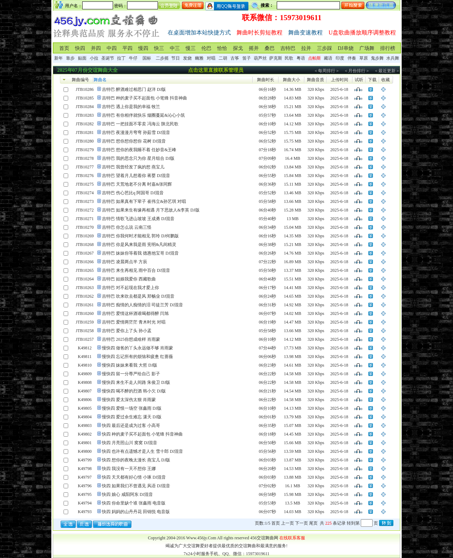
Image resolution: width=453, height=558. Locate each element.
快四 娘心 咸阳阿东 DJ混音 (127, 494)
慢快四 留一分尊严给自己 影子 (131, 373)
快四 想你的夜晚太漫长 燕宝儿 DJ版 (136, 459)
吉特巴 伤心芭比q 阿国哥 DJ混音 (133, 192)
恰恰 (222, 48)
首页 (64, 48)
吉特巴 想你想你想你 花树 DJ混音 (134, 141)
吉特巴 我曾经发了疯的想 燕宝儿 (133, 166)
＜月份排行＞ (357, 70)
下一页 (301, 523)
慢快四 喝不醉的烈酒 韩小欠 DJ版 (134, 391)
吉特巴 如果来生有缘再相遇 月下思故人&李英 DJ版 (151, 210)
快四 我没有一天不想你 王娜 (129, 468)
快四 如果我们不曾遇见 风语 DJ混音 (136, 485)
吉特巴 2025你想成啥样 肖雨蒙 (131, 339)
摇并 (254, 48)
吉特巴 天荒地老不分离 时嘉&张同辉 (137, 184)
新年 (58, 58)
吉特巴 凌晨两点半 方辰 (124, 261)
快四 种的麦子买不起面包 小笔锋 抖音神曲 (142, 434)
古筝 (234, 58)
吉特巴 (287, 48)
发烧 (187, 58)
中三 (175, 48)
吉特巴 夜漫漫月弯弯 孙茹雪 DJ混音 (136, 132)
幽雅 (199, 58)
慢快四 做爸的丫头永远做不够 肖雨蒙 (137, 347)
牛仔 (133, 58)
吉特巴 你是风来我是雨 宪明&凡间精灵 (139, 244)
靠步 (70, 58)
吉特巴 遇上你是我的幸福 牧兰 (131, 106)
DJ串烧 (346, 48)
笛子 (246, 58)
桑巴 (270, 48)
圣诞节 (107, 58)
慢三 (191, 48)
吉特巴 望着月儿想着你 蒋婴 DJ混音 (136, 175)
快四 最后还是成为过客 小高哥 (131, 425)
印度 (340, 58)
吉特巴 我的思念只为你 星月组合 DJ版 (138, 158)
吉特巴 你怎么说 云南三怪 (126, 227)
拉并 (306, 48)
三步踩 (324, 48)
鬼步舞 (377, 58)
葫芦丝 (260, 58)
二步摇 (162, 58)
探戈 (238, 48)
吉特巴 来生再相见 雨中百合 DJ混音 (136, 270)
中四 (112, 48)
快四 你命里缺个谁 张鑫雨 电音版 (133, 503)
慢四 (143, 48)
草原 (363, 58)
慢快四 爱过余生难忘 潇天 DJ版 (132, 416)
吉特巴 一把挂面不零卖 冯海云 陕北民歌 (140, 123)
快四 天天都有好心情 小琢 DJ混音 (134, 477)
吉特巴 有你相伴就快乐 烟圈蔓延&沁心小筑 (143, 115)
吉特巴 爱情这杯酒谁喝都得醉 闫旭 (135, 313)
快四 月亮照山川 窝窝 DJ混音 (129, 442)
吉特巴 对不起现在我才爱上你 (130, 287)
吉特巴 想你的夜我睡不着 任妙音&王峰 (139, 149)
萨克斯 (275, 58)
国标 (147, 58)
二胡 (223, 58)
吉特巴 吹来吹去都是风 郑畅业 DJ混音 (138, 296)
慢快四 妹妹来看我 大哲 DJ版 (129, 365)
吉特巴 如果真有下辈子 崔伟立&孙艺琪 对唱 (144, 201)
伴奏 (351, 58)
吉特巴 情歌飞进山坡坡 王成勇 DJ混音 (138, 218)
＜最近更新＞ (387, 70)
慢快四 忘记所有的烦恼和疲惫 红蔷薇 (137, 356)
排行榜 (387, 48)
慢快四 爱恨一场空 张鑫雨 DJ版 (132, 408)
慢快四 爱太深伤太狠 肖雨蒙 (129, 399)
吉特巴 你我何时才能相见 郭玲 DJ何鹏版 (140, 235)
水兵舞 (392, 58)
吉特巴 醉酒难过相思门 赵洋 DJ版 (134, 89)
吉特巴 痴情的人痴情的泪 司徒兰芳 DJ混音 (142, 304)
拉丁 (121, 58)
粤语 (300, 58)
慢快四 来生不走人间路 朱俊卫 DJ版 (136, 382)
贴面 (82, 58)
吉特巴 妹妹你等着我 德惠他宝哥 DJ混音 (140, 253)
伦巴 (206, 48)
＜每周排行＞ (327, 70)
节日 (175, 58)
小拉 (94, 58)
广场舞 (366, 48)
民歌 (289, 58)
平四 (127, 48)
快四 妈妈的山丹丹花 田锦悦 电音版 (136, 511)
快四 (80, 48)
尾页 (313, 523)
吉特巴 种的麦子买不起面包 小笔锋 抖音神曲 (144, 98)
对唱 (211, 58)
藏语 (328, 58)
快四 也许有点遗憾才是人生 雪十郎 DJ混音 (142, 451)
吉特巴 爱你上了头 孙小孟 (126, 330)
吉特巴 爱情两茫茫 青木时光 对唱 (133, 322)
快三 (159, 48)
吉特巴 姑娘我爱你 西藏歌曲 (129, 279)
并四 (96, 48)
